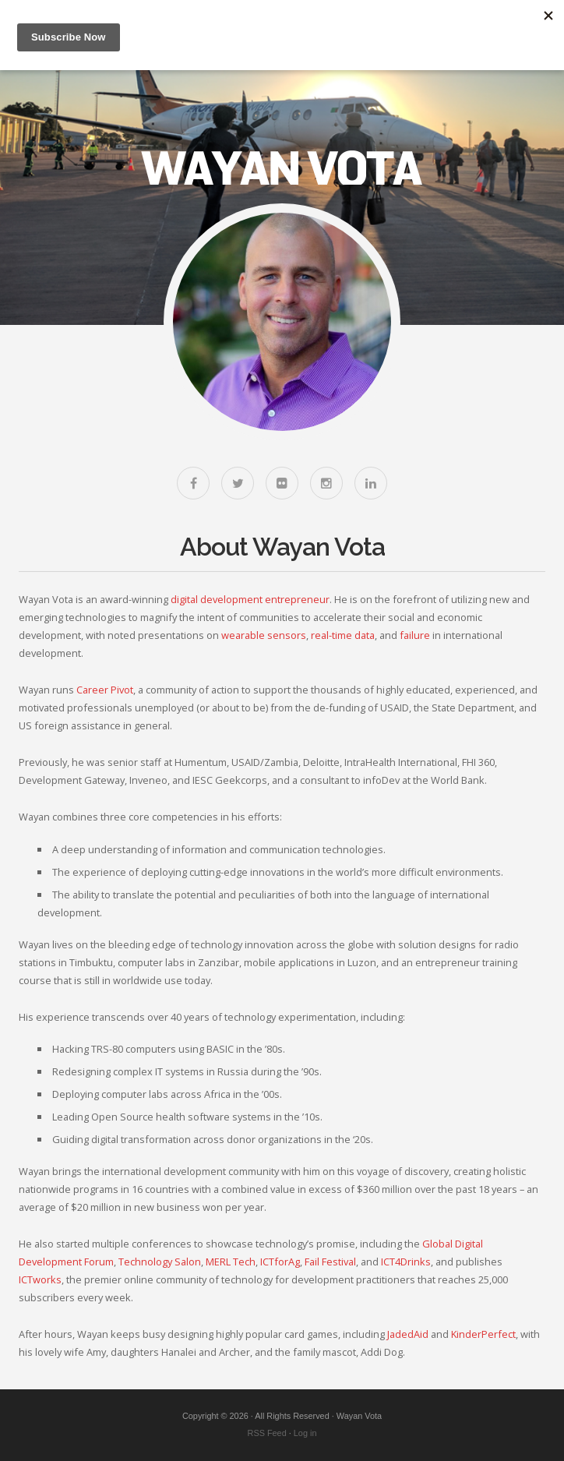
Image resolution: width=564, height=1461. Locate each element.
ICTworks (40, 1279)
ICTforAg (280, 1262)
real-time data (343, 635)
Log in (305, 1433)
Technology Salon (159, 1262)
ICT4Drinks (406, 1262)
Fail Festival (330, 1262)
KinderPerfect (483, 1334)
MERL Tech (231, 1262)
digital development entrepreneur (250, 599)
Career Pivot (104, 690)
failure (415, 635)
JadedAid (407, 1334)
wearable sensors (263, 635)
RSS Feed (267, 1433)
